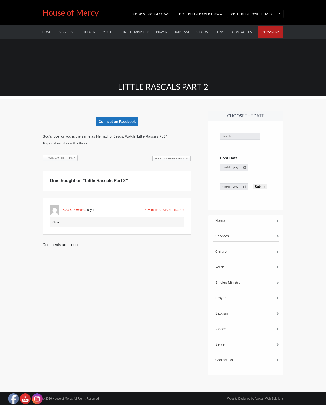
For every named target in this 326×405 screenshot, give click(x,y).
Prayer (161, 32)
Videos (202, 32)
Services (66, 32)
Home (47, 32)
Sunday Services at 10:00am (150, 13)
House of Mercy (71, 12)
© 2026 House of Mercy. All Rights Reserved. (71, 398)
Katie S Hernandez (74, 210)
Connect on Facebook (117, 121)
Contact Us (242, 32)
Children (88, 32)
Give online (271, 32)
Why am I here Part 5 (171, 158)
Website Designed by (255, 398)
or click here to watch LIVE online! (255, 13)
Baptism (182, 32)
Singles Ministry (135, 32)
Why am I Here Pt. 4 (60, 158)
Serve (220, 32)
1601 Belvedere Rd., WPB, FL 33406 (200, 13)
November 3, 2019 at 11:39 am (164, 210)
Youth (108, 32)
